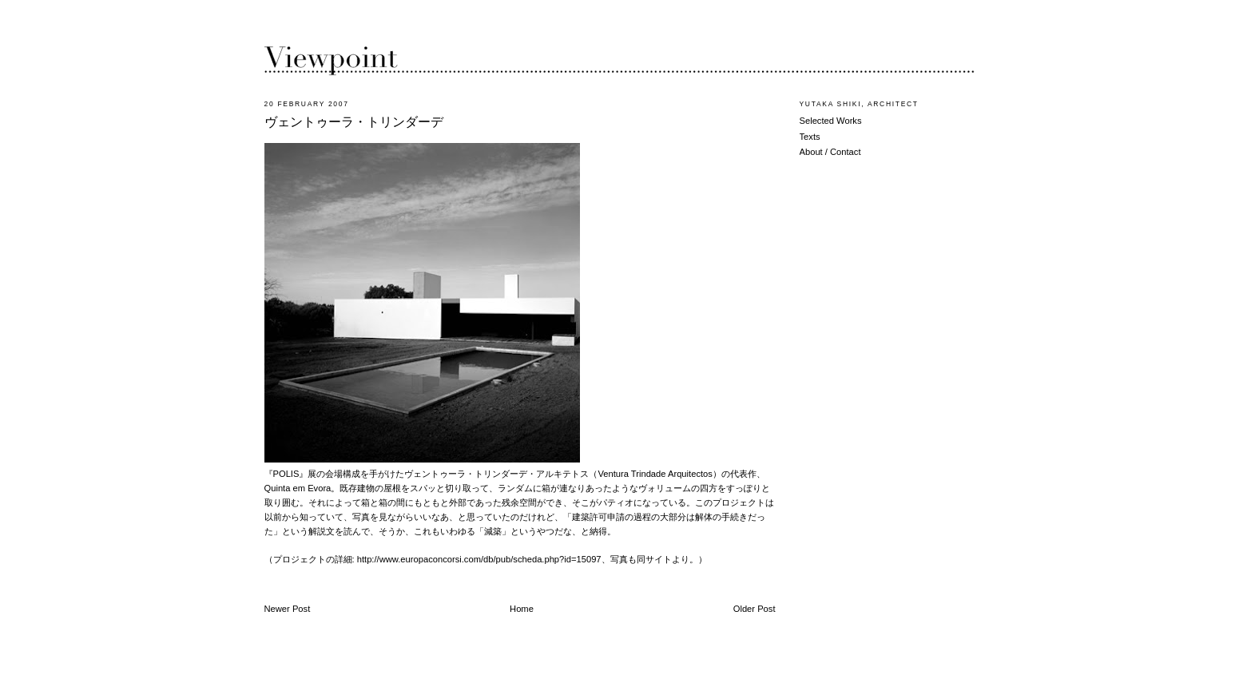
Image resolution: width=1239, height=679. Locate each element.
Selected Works (831, 120)
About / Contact (830, 152)
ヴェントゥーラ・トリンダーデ (353, 122)
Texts (810, 136)
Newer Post (287, 608)
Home (522, 608)
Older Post (754, 608)
